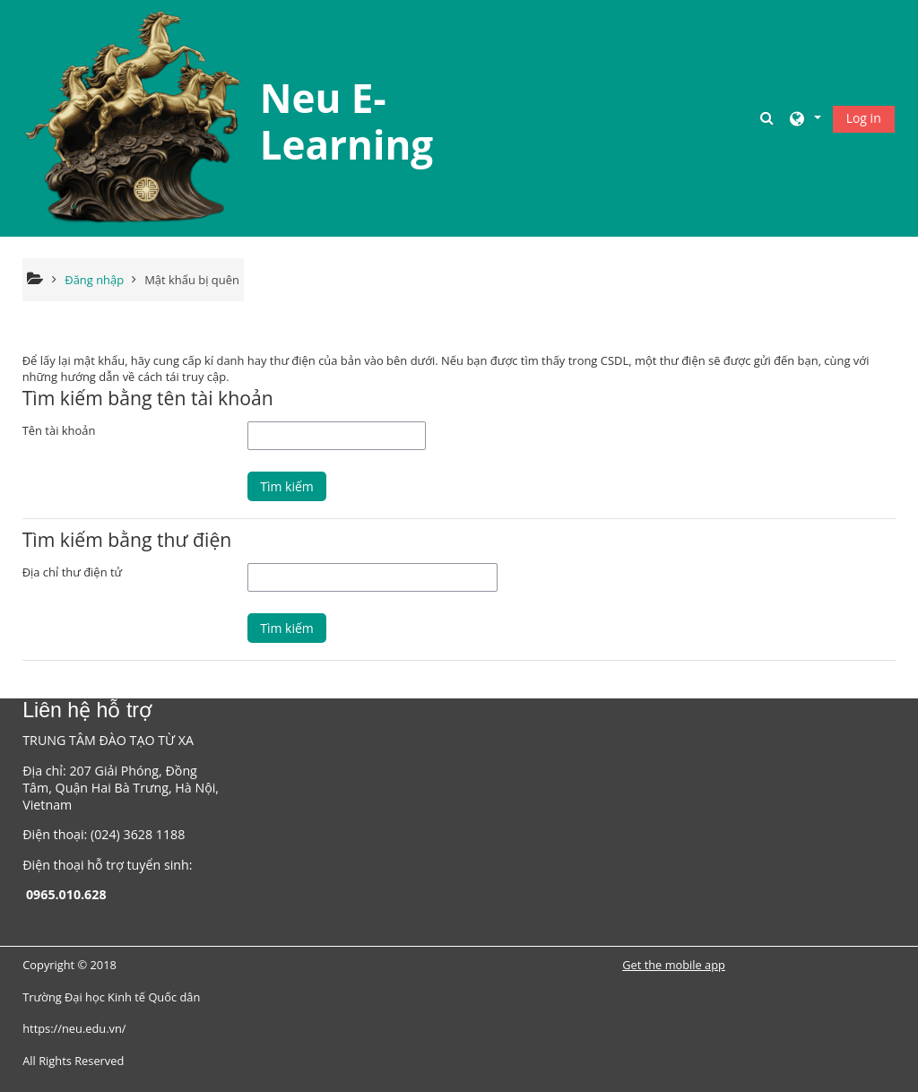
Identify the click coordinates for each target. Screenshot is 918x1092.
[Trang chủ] (134, 116)
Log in (863, 117)
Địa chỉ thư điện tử (72, 572)
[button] (769, 118)
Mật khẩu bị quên (191, 280)
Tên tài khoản (59, 430)
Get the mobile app (673, 965)
